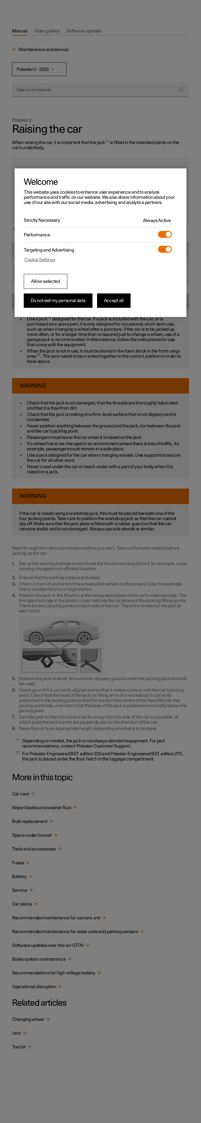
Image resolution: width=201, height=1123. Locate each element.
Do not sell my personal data (58, 300)
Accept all (114, 300)
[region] (100, 242)
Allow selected (45, 281)
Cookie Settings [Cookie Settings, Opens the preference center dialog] (39, 260)
